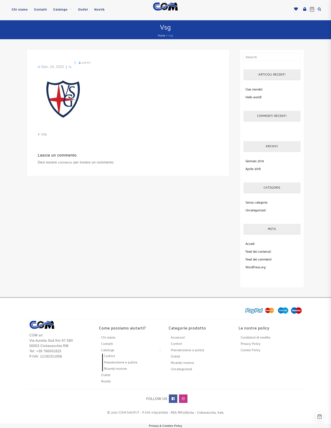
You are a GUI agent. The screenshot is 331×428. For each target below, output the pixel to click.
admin (86, 61)
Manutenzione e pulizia (120, 361)
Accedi (250, 242)
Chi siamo (108, 336)
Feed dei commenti (259, 258)
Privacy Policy (251, 343)
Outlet (105, 374)
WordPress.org (256, 266)
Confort (109, 355)
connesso (65, 161)
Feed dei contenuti (258, 250)
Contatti (107, 343)
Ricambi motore (115, 367)
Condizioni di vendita (255, 336)
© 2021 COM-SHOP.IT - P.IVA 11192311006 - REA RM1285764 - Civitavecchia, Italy (165, 411)
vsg (44, 133)
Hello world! (254, 96)
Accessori (178, 336)
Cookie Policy (250, 349)
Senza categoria (256, 201)
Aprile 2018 (253, 167)
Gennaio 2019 (255, 160)
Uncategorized (256, 209)
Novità (106, 380)
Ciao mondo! (254, 88)
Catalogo (107, 349)
